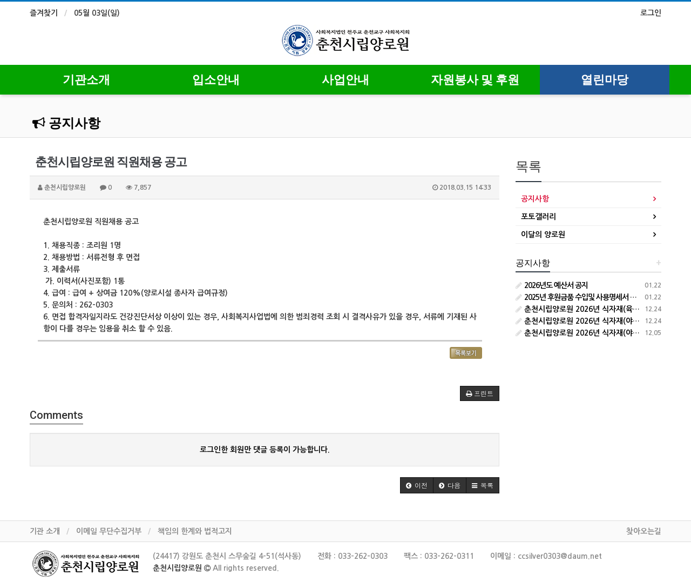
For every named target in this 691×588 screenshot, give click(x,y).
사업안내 (345, 79)
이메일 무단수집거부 (108, 531)
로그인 (650, 13)
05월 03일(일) (97, 13)
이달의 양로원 (543, 234)
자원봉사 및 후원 (475, 79)
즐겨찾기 (44, 13)
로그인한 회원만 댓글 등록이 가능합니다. (265, 449)
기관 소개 (45, 531)
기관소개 (86, 79)
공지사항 (66, 123)
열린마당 (604, 79)
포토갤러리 (538, 216)
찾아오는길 (643, 531)
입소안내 (216, 79)
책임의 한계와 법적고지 (195, 531)
